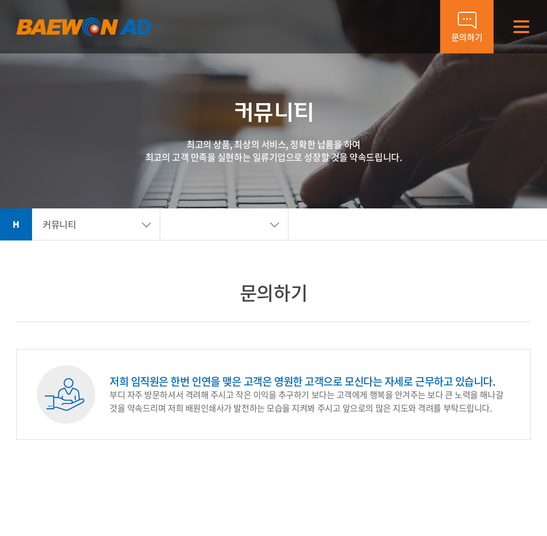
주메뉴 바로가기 (0, 0)
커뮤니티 (59, 224)
